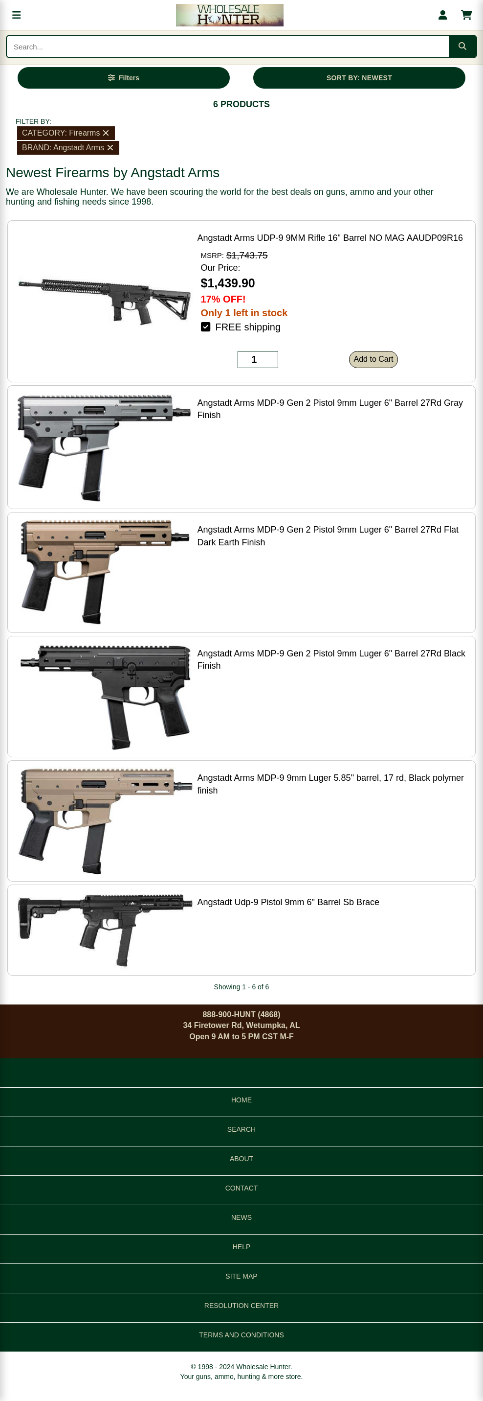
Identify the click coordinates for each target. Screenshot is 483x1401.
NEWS (241, 1217)
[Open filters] (124, 78)
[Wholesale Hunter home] (229, 15)
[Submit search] (462, 46)
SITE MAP (241, 1276)
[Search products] (228, 46)
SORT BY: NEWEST (359, 78)
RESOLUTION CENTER (241, 1305)
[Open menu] (16, 15)
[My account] (443, 15)
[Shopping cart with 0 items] (466, 15)
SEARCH (241, 1129)
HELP (242, 1247)
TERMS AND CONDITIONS (241, 1335)
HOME (241, 1100)
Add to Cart (374, 359)
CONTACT (241, 1188)
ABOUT (241, 1159)
